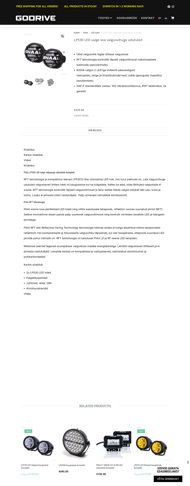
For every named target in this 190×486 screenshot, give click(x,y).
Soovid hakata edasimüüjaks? (168, 469)
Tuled (85, 33)
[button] (62, 36)
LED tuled (95, 33)
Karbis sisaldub (33, 154)
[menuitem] (159, 18)
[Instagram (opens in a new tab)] (172, 6)
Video (27, 160)
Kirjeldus (29, 149)
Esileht (77, 33)
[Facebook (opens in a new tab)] (169, 6)
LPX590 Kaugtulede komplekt (72, 465)
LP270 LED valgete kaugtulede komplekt (34, 466)
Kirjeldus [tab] (95, 130)
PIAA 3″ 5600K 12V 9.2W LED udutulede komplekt (109, 466)
